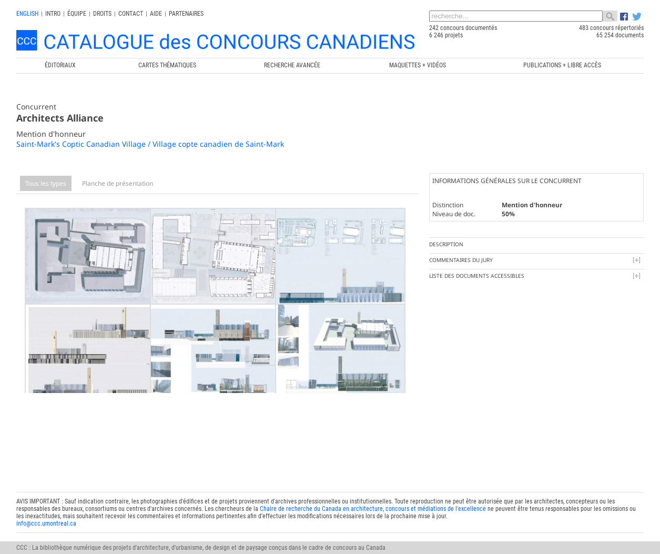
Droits (102, 13)
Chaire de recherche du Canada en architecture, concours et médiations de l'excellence (373, 491)
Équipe (76, 13)
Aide (156, 13)
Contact (130, 13)
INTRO (52, 13)
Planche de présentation (117, 183)
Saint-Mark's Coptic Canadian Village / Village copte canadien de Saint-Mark (150, 144)
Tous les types (45, 183)
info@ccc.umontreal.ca (46, 505)
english (27, 13)
